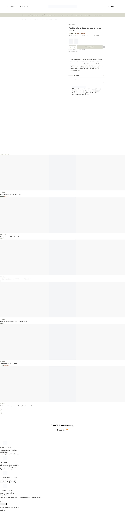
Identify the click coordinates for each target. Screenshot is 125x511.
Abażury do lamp (33, 15)
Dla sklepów (5, 487)
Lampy (23, 15)
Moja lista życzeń (6, 495)
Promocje (88, 15)
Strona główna (24, 20)
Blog (3, 500)
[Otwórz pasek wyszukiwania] (10, 6)
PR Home (2, 143)
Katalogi (4, 498)
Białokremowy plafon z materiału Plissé (11, 145)
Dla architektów (6, 485)
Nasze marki (5, 496)
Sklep (31, 20)
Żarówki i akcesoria (48, 15)
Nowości (79, 15)
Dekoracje (61, 15)
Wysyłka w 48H (98, 15)
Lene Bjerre (72, 24)
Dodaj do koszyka (89, 47)
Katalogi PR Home (6, 489)
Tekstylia (70, 15)
